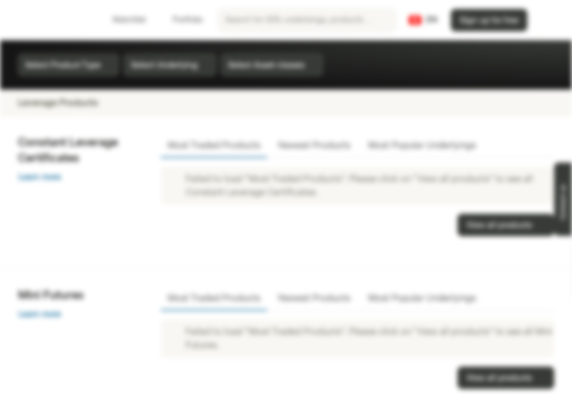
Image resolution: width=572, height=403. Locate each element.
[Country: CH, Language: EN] (423, 20)
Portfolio (181, 20)
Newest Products (314, 145)
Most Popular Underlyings (422, 145)
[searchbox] (306, 20)
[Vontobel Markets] (48, 20)
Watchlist (122, 20)
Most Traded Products (214, 145)
